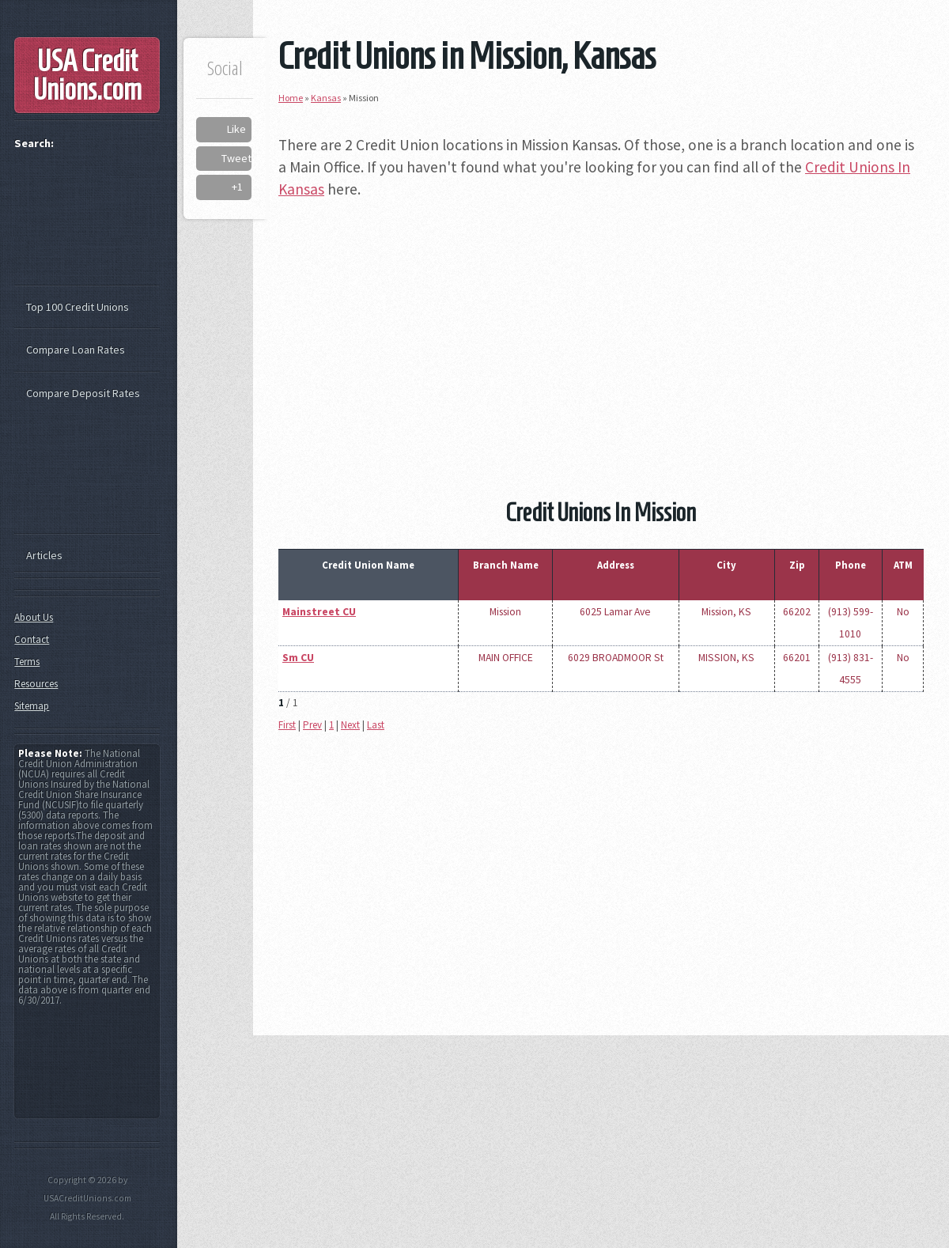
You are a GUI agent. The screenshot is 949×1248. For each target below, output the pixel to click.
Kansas (326, 98)
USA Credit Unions (87, 75)
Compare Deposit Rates (83, 393)
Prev (312, 725)
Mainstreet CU (319, 611)
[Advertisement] (601, 326)
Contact (31, 639)
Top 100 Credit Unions (77, 307)
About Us (33, 617)
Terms (27, 661)
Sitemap (31, 706)
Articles (44, 555)
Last (375, 725)
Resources (36, 683)
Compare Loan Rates (75, 349)
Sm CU (298, 657)
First (287, 725)
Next (350, 725)
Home (290, 98)
